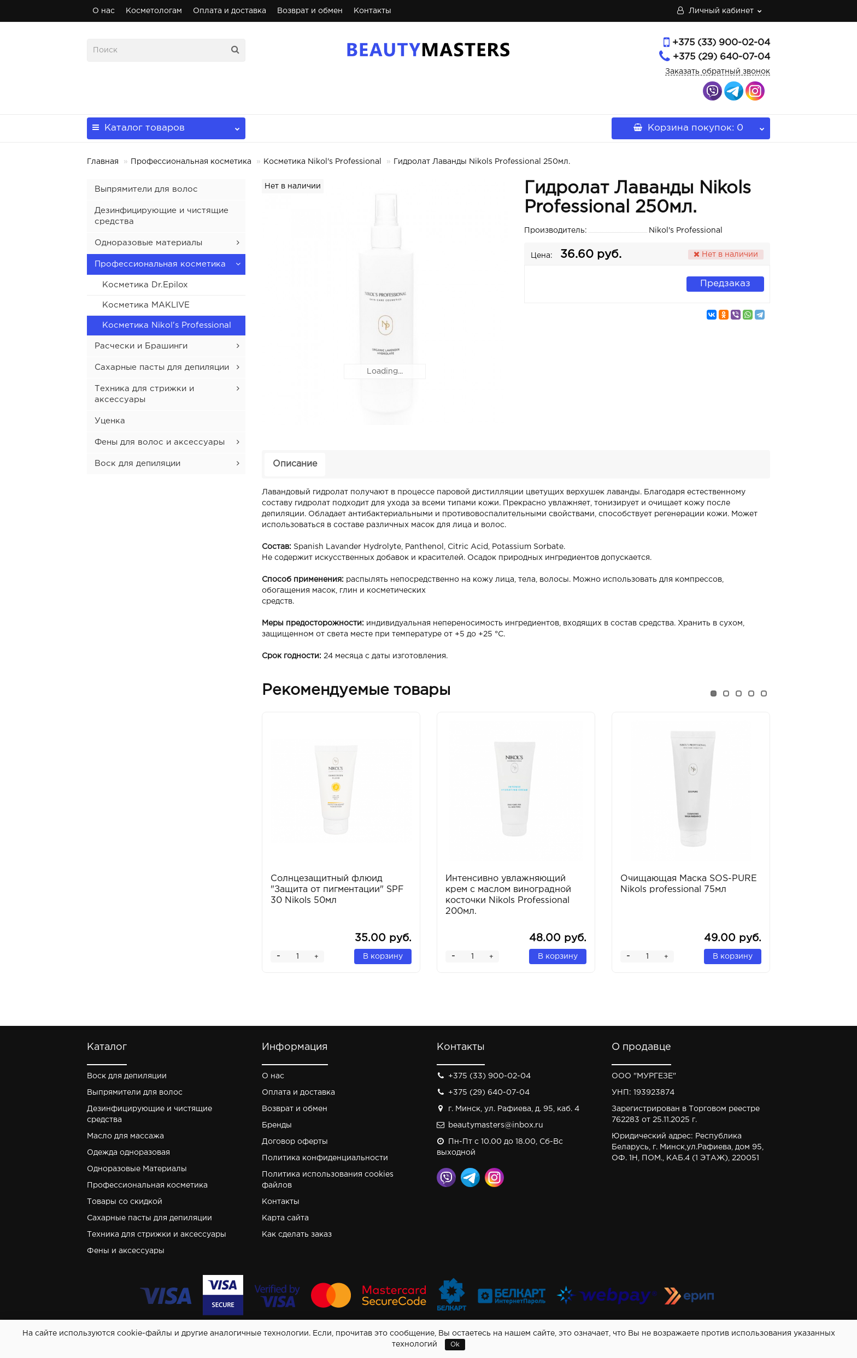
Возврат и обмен (310, 11)
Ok (455, 1345)
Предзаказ (725, 284)
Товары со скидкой (124, 1201)
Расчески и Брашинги (141, 346)
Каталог (166, 124)
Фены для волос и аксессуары (160, 442)
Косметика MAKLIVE (146, 305)
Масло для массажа (125, 1136)
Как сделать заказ (297, 1234)
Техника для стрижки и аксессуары (156, 1234)
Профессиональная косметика (191, 161)
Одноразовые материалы (148, 242)
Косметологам (154, 11)
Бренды (277, 1125)
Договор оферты (295, 1141)
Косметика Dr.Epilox (145, 284)
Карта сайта (285, 1218)
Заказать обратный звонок (717, 71)
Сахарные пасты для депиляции (162, 367)
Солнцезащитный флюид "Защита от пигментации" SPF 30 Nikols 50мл (337, 890)
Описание (295, 464)
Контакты (372, 11)
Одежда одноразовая (128, 1152)
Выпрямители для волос (146, 189)
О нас (103, 11)
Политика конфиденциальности (325, 1158)
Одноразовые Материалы (137, 1169)
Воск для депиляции (137, 463)
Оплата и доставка (229, 11)
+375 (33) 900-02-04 (721, 43)
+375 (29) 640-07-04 (721, 57)
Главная (103, 161)
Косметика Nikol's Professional (322, 161)
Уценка (110, 420)
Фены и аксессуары (126, 1251)
